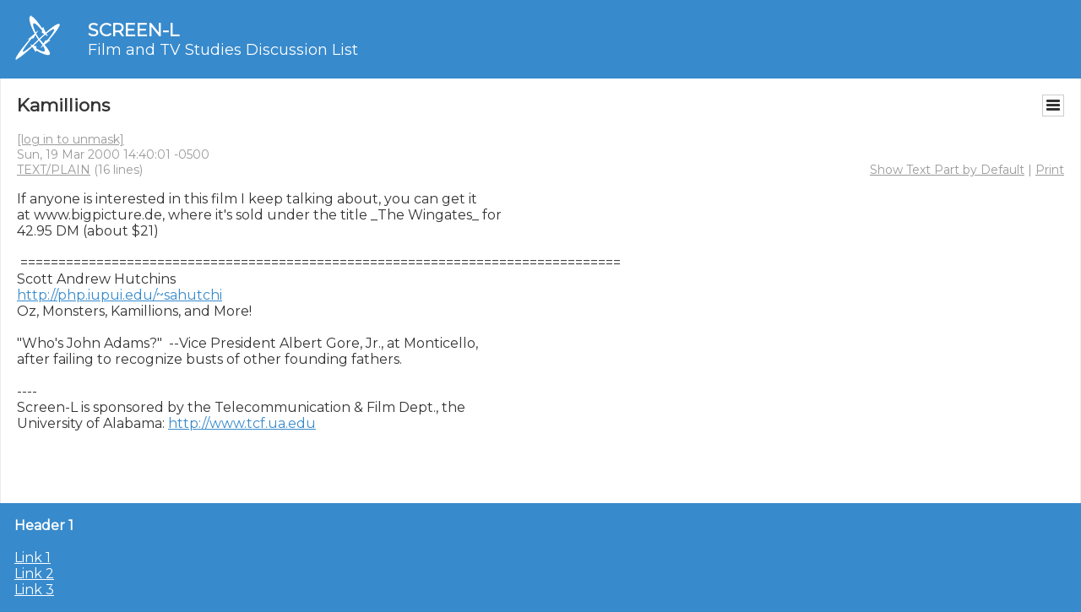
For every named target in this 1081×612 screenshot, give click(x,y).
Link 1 (32, 558)
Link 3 (34, 590)
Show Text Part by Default (947, 169)
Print (1049, 169)
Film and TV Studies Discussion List (223, 50)
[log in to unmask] (70, 139)
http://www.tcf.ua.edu (242, 423)
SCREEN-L (133, 30)
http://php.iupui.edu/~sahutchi (119, 295)
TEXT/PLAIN (53, 169)
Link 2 (34, 574)
